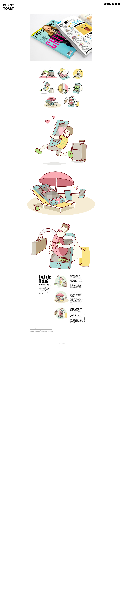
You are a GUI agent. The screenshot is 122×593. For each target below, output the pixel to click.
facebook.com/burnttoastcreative (41, 329)
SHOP (89, 4)
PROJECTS (75, 4)
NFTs (94, 4)
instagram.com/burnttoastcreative (41, 331)
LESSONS (83, 4)
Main (69, 4)
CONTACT (99, 4)
